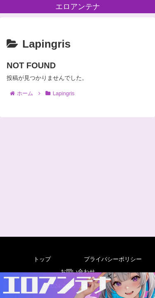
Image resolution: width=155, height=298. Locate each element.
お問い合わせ (77, 271)
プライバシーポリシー (113, 259)
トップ (42, 259)
